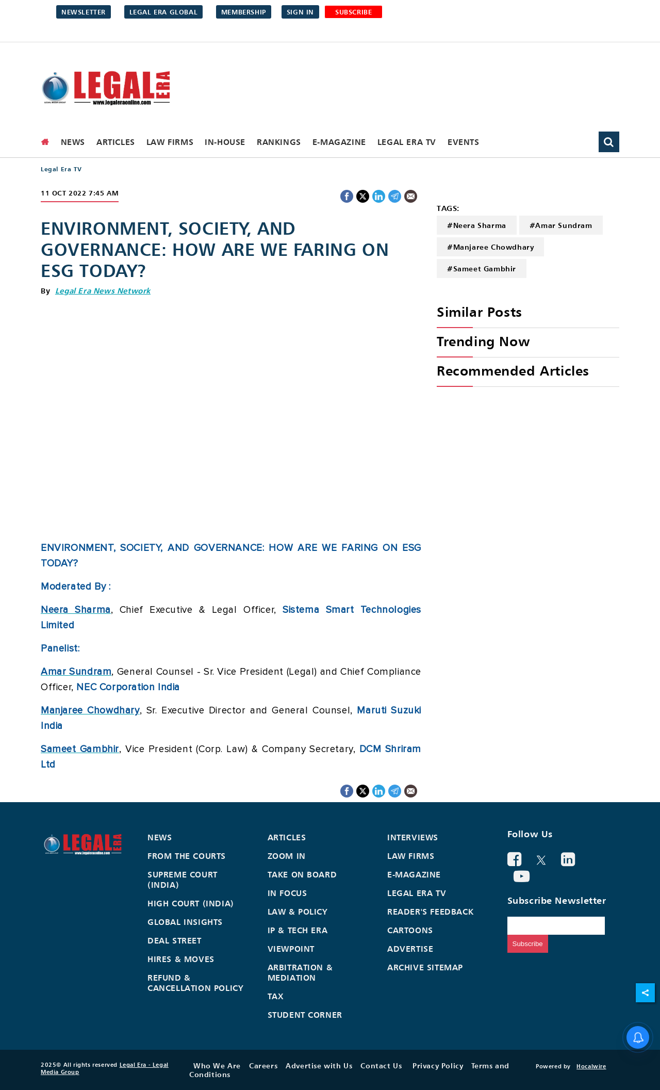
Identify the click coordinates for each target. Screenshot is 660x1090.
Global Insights (185, 922)
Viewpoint (291, 948)
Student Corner (305, 1015)
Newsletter (83, 12)
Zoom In (287, 856)
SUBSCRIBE (353, 12)
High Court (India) (190, 903)
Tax (276, 996)
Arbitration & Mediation (300, 972)
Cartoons (410, 930)
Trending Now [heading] (483, 341)
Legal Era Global (163, 12)
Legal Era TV (406, 142)
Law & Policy (298, 911)
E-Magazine (339, 142)
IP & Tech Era (298, 930)
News (73, 142)
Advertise (410, 948)
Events (464, 142)
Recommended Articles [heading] (513, 371)
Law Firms (169, 142)
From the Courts (186, 856)
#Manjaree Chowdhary (490, 246)
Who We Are (217, 1065)
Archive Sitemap (425, 967)
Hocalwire (591, 1066)
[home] (45, 142)
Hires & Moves (180, 959)
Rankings (279, 142)
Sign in (300, 12)
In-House (225, 142)
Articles (115, 142)
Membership (243, 12)
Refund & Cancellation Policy (195, 982)
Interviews (412, 837)
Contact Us (381, 1065)
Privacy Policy (437, 1065)
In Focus (287, 893)
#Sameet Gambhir (481, 268)
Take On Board (302, 874)
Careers (263, 1065)
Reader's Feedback (430, 911)
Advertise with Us (319, 1065)
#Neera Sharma (476, 225)
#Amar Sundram (561, 225)
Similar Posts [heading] (479, 312)
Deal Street (174, 940)
